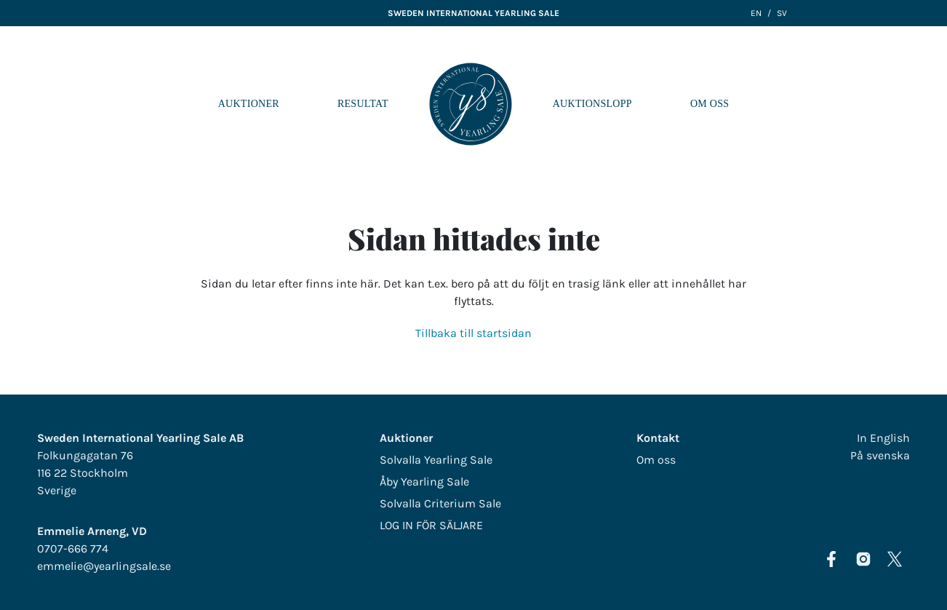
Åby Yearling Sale (424, 481)
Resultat (362, 103)
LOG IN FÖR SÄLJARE (431, 525)
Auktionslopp (592, 103)
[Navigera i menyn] (924, 104)
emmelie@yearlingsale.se (104, 566)
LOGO (470, 104)
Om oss (709, 103)
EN (756, 13)
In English (883, 438)
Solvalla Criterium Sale (440, 503)
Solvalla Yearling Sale (436, 460)
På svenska (880, 455)
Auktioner (248, 103)
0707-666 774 (72, 548)
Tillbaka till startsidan (473, 333)
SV (782, 13)
